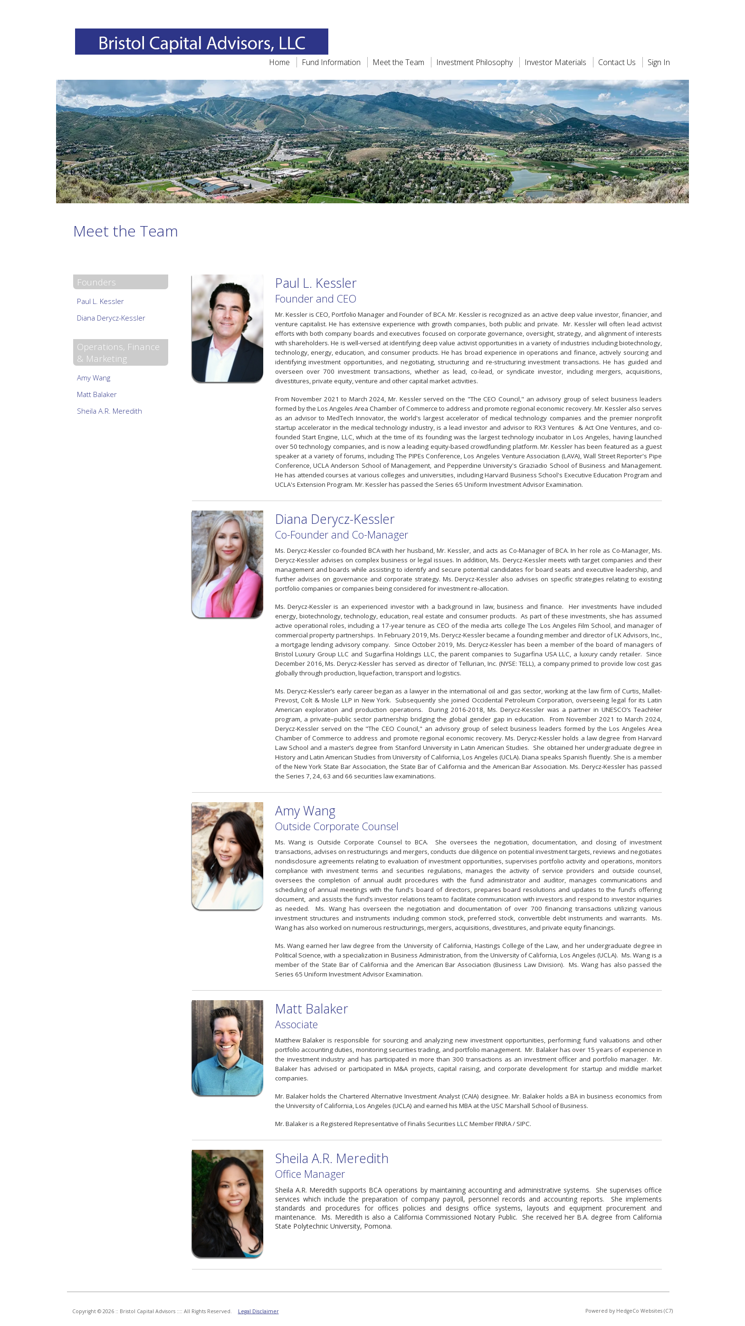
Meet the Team (399, 62)
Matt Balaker (97, 394)
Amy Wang (93, 377)
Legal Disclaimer (258, 1311)
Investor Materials (556, 62)
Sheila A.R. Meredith (109, 411)
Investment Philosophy (474, 62)
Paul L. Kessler (100, 301)
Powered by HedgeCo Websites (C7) (629, 1310)
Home (279, 62)
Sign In (659, 62)
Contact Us (617, 62)
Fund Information (331, 62)
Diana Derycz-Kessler (111, 317)
